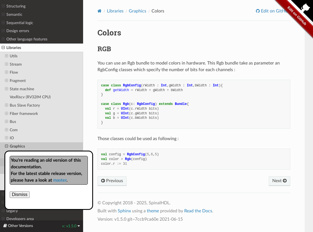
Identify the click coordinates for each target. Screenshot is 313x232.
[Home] (100, 11)
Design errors (15, 31)
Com (11, 130)
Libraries (11, 47)
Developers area (18, 218)
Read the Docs (198, 211)
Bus (10, 121)
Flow (11, 72)
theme (153, 211)
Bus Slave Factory (22, 105)
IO (9, 138)
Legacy (10, 210)
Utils (11, 56)
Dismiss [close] (19, 194)
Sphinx (124, 211)
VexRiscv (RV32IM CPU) (30, 97)
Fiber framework (21, 113)
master (59, 180)
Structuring (13, 6)
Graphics (15, 146)
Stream (13, 64)
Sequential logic (17, 22)
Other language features (24, 39)
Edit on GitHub (275, 11)
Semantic (12, 14)
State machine (19, 89)
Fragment (15, 80)
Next (279, 181)
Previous (112, 181)
